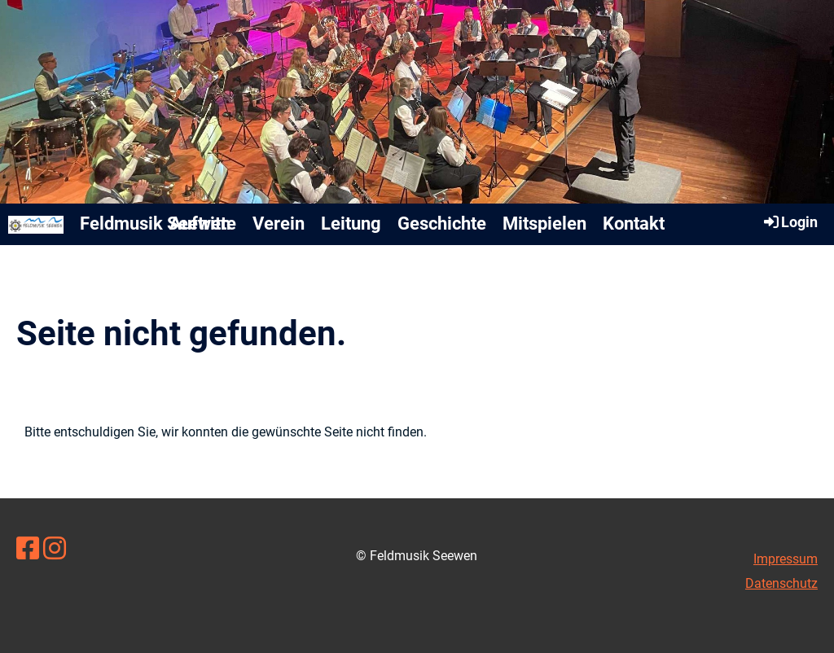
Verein (278, 223)
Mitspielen (544, 223)
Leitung (351, 223)
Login (790, 221)
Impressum (785, 559)
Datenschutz (781, 583)
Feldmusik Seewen (155, 223)
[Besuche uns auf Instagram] (54, 548)
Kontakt (634, 223)
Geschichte (441, 223)
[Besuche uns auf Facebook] (27, 548)
